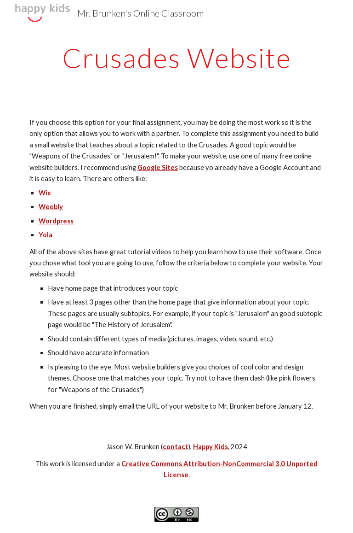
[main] (176, 57)
